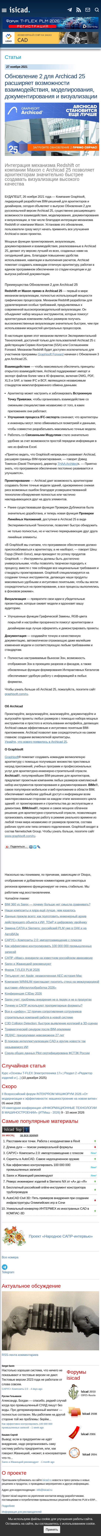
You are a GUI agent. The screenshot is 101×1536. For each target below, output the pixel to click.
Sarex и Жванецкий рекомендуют (28, 964)
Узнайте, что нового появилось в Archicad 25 (36, 742)
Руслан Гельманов (11, 1396)
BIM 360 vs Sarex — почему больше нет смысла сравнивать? (47, 904)
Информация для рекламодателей (22, 1511)
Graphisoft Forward (51, 354)
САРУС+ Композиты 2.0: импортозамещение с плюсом (43, 940)
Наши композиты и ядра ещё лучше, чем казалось (40, 910)
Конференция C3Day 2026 (23, 993)
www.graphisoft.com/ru (20, 836)
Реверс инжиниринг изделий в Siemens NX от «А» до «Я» (46, 1181)
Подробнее (8, 1505)
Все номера (10, 1257)
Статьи (13, 57)
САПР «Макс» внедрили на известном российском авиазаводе (49, 958)
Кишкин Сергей (10, 1435)
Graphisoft (12, 757)
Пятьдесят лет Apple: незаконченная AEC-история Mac (43, 976)
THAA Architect (67, 464)
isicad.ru (47, 1480)
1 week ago (38, 1427)
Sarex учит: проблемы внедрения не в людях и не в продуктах (48, 999)
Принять (52, 1529)
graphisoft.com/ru (16, 694)
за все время (29, 1135)
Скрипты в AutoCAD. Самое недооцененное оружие (42, 1159)
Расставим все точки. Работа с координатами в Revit (43, 1141)
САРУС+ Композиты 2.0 (15, 1389)
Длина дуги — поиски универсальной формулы (39, 1147)
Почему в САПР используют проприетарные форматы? (43, 1005)
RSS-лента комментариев (20, 1355)
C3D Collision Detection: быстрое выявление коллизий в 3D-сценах (51, 1023)
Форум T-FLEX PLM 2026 (22, 970)
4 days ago (36, 1389)
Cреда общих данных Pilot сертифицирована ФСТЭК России (47, 1053)
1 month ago (47, 1462)
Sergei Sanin (8, 1366)
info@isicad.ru (44, 1489)
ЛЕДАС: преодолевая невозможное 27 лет (34, 1035)
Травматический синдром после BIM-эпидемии (38, 1029)
